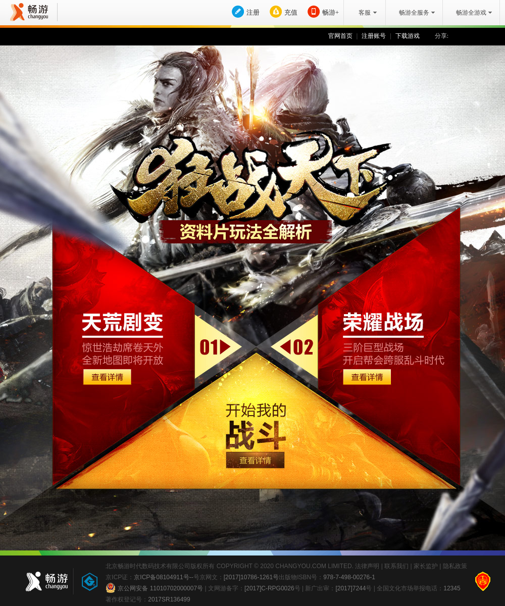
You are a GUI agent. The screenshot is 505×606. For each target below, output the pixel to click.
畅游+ (330, 12)
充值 (290, 12)
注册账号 (374, 35)
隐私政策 (455, 566)
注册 (253, 12)
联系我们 (396, 566)
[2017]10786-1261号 (251, 577)
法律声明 (367, 566)
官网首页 (340, 35)
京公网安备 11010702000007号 (154, 588)
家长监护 (426, 566)
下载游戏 (407, 35)
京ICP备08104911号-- (163, 577)
